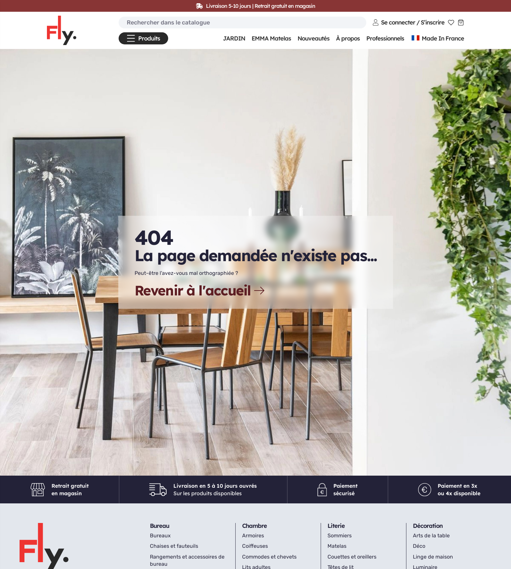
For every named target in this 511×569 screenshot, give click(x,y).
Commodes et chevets (269, 557)
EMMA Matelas (271, 38)
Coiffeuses (255, 546)
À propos (348, 38)
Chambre (254, 525)
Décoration (428, 525)
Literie (336, 525)
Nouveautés (313, 38)
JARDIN (234, 38)
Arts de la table (431, 535)
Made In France (437, 38)
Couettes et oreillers (352, 557)
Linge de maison (433, 557)
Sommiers (340, 535)
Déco (419, 546)
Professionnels (385, 38)
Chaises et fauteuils (174, 546)
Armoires (253, 535)
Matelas (337, 546)
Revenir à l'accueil (200, 290)
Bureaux (160, 535)
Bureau (159, 525)
